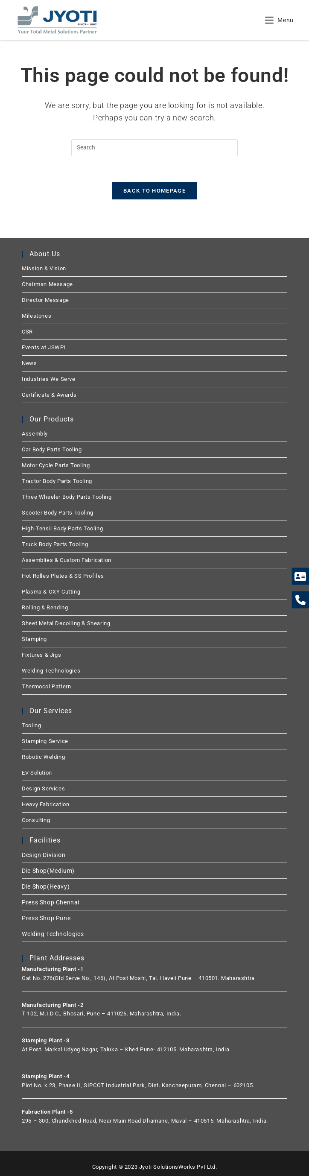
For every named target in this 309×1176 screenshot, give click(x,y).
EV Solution (37, 772)
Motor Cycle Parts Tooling (56, 465)
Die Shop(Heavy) (46, 886)
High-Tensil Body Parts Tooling (62, 528)
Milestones (36, 316)
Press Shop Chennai (50, 902)
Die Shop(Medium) (48, 870)
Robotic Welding (43, 757)
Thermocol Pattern (46, 686)
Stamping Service (45, 741)
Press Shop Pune (46, 918)
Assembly (35, 433)
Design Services (43, 788)
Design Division (43, 854)
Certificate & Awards (49, 395)
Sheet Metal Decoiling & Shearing (66, 623)
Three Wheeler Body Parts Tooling (66, 497)
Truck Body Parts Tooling (55, 544)
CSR (27, 331)
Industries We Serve (48, 379)
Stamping (34, 639)
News (29, 363)
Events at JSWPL (44, 347)
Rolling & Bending (45, 607)
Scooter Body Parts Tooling (57, 512)
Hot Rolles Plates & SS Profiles (63, 576)
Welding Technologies (51, 670)
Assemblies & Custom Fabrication (66, 560)
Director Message (45, 300)
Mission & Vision (44, 268)
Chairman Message (47, 284)
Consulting (36, 820)
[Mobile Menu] (279, 20)
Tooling (31, 725)
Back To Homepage (154, 190)
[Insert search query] (154, 147)
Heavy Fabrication (45, 804)
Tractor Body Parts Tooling (57, 481)
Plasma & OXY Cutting (51, 591)
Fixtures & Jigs (41, 655)
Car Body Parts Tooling (52, 449)
